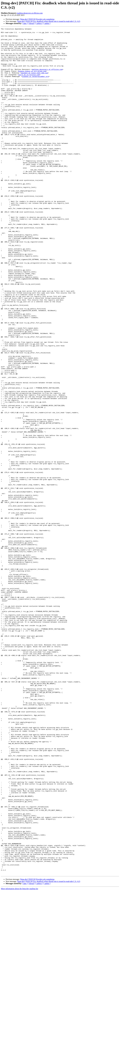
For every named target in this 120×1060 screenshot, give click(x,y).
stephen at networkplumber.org (35, 86)
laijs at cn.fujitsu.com (28, 84)
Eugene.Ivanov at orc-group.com (32, 80)
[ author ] (46, 23)
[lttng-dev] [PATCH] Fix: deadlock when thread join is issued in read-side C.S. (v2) (48, 21)
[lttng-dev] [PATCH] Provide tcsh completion (37, 19)
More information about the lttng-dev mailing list (19, 1058)
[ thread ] (31, 23)
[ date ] (25, 23)
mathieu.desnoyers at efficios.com (30, 13)
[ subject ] (39, 23)
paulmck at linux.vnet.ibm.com (34, 82)
